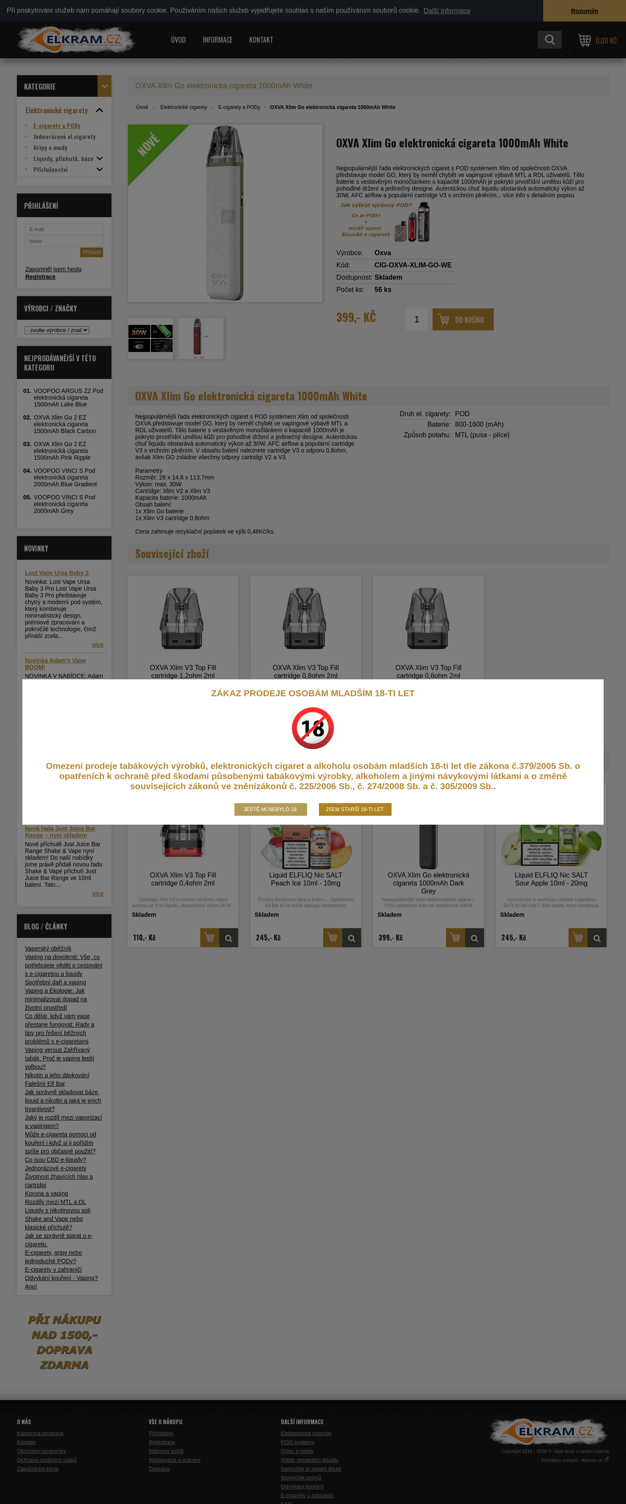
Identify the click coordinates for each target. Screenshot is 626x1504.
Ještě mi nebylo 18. (271, 809)
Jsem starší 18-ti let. (355, 809)
